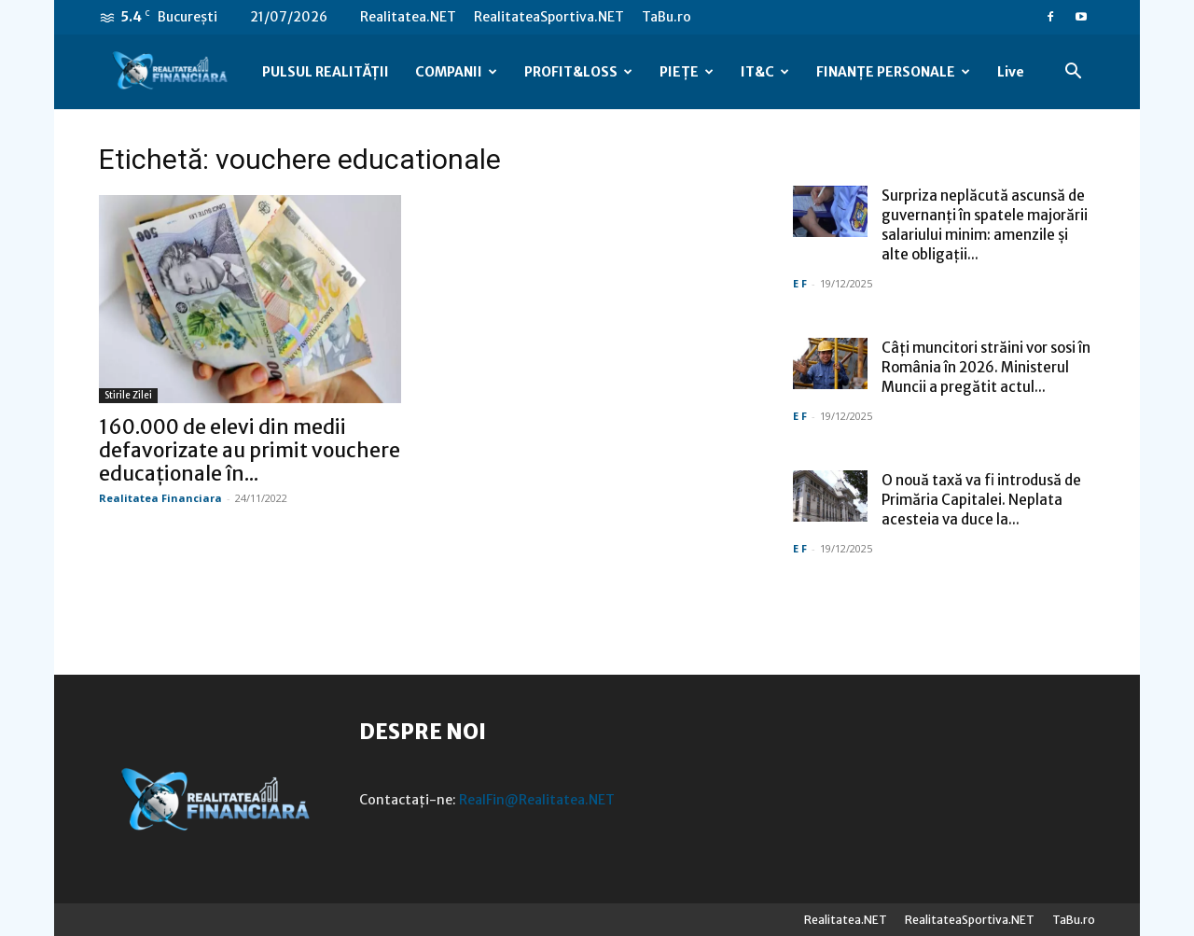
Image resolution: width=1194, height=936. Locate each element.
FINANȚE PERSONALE (893, 71)
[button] (1072, 73)
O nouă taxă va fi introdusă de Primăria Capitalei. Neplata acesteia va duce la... (981, 499)
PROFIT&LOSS (578, 71)
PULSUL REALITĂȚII (325, 71)
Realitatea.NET (408, 16)
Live (1010, 71)
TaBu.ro (666, 16)
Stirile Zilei (128, 395)
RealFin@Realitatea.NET (537, 799)
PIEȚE (686, 71)
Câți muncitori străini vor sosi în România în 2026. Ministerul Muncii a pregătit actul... (986, 367)
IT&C (765, 71)
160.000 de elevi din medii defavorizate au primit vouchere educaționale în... (249, 450)
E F (800, 283)
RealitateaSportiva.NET (549, 16)
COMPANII (456, 71)
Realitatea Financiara (160, 498)
